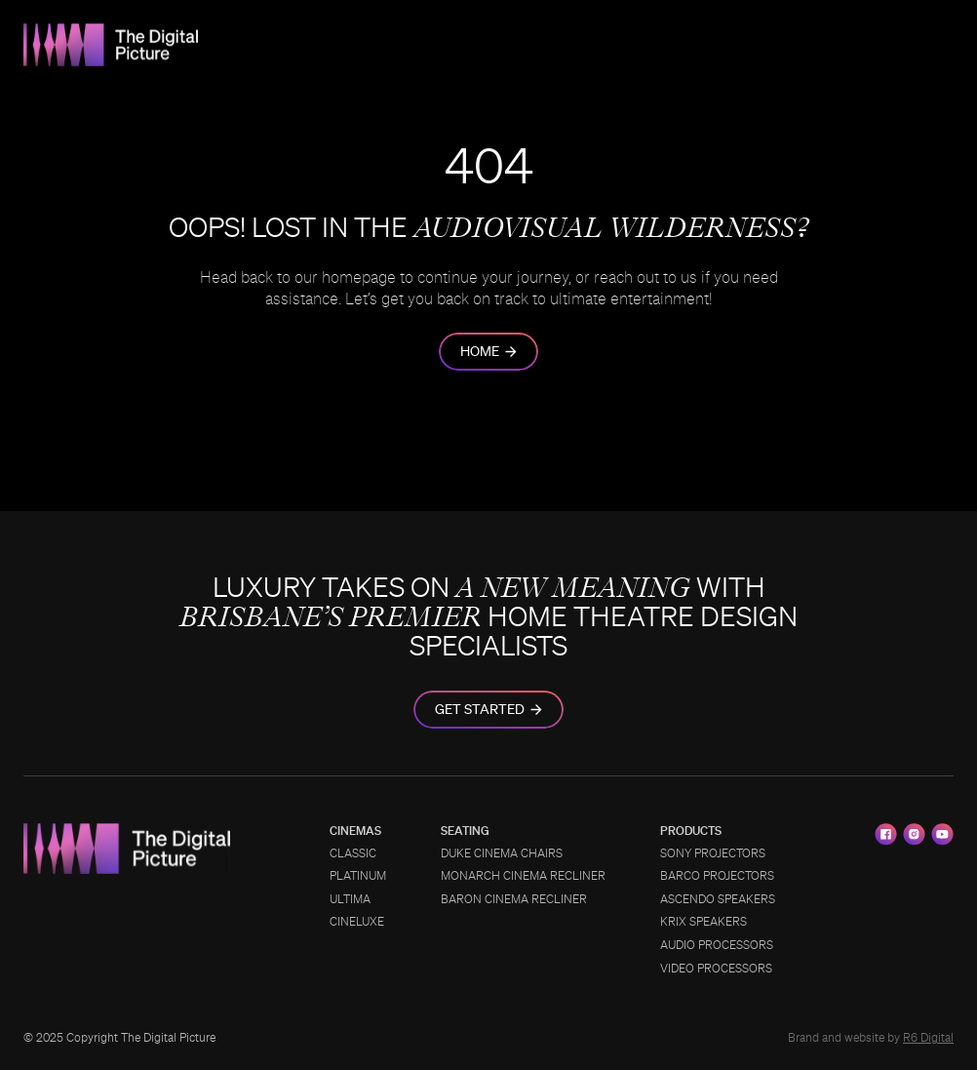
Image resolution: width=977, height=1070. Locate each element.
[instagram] (914, 834)
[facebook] (886, 834)
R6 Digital (928, 1038)
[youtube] (942, 834)
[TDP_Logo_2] (112, 31)
